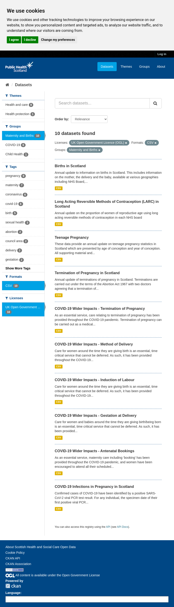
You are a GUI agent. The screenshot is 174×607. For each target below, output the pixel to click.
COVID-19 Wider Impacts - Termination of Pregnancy (100, 308)
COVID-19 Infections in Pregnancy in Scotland (94, 487)
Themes (126, 66)
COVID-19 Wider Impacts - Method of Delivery (94, 344)
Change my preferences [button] (58, 40)
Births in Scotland (70, 166)
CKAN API (12, 558)
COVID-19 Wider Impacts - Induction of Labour (95, 380)
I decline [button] (30, 40)
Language (12, 593)
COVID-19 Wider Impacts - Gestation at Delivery (96, 415)
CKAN (13, 586)
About (161, 66)
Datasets (107, 66)
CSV (58, 188)
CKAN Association (18, 564)
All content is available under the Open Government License (52, 575)
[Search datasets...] (102, 103)
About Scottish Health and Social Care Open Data (40, 547)
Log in (161, 54)
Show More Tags (17, 268)
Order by (61, 119)
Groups (144, 66)
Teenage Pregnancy (72, 237)
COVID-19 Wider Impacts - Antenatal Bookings (94, 451)
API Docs (122, 526)
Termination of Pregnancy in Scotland (87, 273)
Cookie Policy (15, 552)
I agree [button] (14, 40)
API (108, 526)
